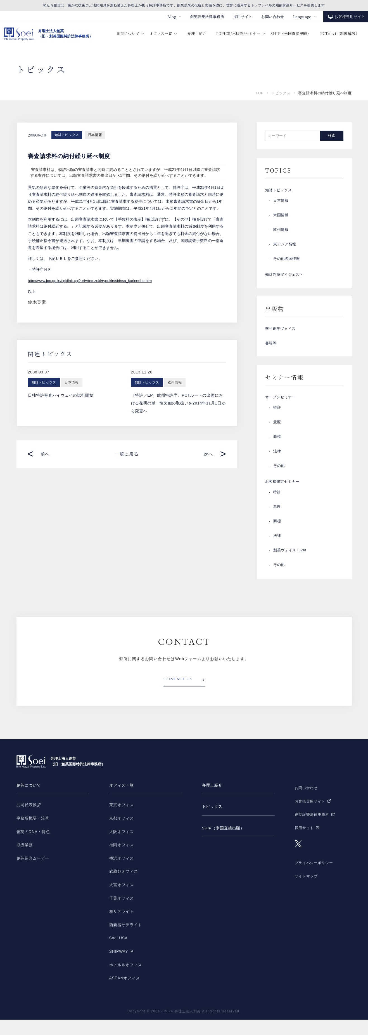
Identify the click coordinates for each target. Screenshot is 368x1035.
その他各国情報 (287, 261)
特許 (277, 421)
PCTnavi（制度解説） (339, 33)
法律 (277, 464)
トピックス (280, 93)
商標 (277, 450)
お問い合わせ (272, 17)
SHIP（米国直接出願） (290, 33)
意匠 (277, 435)
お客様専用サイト (349, 17)
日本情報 (95, 135)
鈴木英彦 (37, 302)
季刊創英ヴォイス (281, 335)
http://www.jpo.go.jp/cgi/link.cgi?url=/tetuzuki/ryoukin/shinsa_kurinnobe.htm (92, 280)
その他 (279, 479)
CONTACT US (179, 695)
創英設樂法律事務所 (207, 17)
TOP (259, 93)
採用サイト (242, 17)
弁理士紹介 (196, 33)
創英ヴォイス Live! (290, 566)
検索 (331, 135)
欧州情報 (281, 232)
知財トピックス (66, 135)
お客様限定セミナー (283, 496)
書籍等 (271, 353)
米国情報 (281, 218)
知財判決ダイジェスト (285, 279)
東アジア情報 (285, 247)
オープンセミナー (281, 409)
